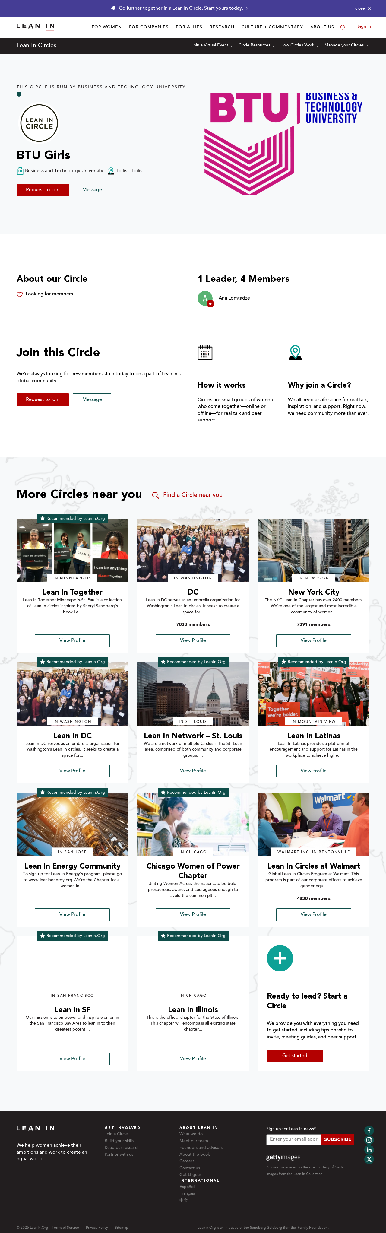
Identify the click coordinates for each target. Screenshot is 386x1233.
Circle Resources (256, 45)
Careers (186, 1161)
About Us (322, 27)
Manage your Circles (346, 45)
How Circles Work (299, 45)
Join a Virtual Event (212, 45)
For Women (107, 27)
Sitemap (121, 1228)
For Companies (149, 27)
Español (187, 1187)
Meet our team (193, 1141)
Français (187, 1194)
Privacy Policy (97, 1228)
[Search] (343, 27)
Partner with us (119, 1155)
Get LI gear (190, 1175)
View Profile (72, 640)
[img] (72, 550)
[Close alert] (363, 8)
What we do (191, 1134)
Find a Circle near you (187, 495)
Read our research (122, 1148)
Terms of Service (65, 1228)
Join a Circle (116, 1134)
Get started (294, 1055)
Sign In (364, 27)
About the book (194, 1155)
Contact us (189, 1168)
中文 (183, 1201)
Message (92, 190)
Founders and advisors (201, 1148)
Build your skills (119, 1141)
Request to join (42, 190)
